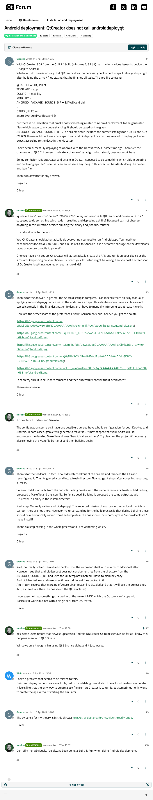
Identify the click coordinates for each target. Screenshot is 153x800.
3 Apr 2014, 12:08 (61, 628)
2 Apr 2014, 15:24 (45, 59)
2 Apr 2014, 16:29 (45, 292)
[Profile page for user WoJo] (9, 675)
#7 (147, 628)
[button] (5, 795)
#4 (147, 414)
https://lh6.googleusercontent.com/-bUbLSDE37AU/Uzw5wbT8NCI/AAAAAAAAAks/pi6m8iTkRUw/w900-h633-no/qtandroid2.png (75, 323)
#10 (147, 745)
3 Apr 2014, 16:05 (45, 712)
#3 (147, 292)
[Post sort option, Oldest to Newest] (19, 47)
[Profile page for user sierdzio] (9, 213)
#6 (147, 561)
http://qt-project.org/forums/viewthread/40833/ (103, 717)
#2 (147, 210)
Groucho (21, 59)
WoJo (19, 673)
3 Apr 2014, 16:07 (61, 745)
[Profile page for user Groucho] (9, 61)
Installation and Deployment (20, 35)
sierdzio (21, 210)
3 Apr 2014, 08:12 (45, 468)
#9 (147, 712)
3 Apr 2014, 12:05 (45, 561)
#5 (147, 468)
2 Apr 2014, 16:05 (61, 210)
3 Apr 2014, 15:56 (42, 673)
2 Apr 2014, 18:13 (61, 414)
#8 (147, 673)
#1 (147, 59)
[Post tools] (145, 200)
